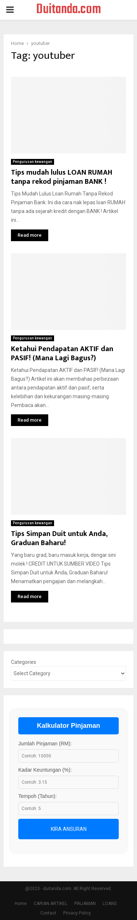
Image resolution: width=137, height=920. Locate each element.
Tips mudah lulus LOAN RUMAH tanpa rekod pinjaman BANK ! (61, 177)
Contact (48, 913)
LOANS (110, 903)
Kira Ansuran (69, 829)
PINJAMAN (85, 903)
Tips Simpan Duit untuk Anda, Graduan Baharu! (59, 538)
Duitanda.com (68, 10)
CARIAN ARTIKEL (50, 903)
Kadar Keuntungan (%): (45, 770)
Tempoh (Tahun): (37, 796)
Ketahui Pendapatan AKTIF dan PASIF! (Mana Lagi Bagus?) (62, 353)
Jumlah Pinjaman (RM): (45, 743)
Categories (23, 662)
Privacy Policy (77, 913)
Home (21, 903)
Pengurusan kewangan (32, 162)
